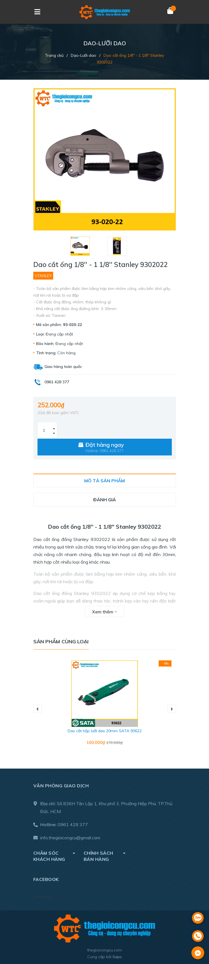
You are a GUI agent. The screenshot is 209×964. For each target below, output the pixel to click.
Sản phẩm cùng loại (61, 641)
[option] (86, 246)
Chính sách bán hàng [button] (105, 856)
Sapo (117, 956)
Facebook (42, 896)
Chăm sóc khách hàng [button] (54, 856)
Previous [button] (37, 709)
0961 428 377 (73, 824)
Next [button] (172, 709)
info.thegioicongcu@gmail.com (70, 837)
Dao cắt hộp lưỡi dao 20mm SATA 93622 (105, 730)
